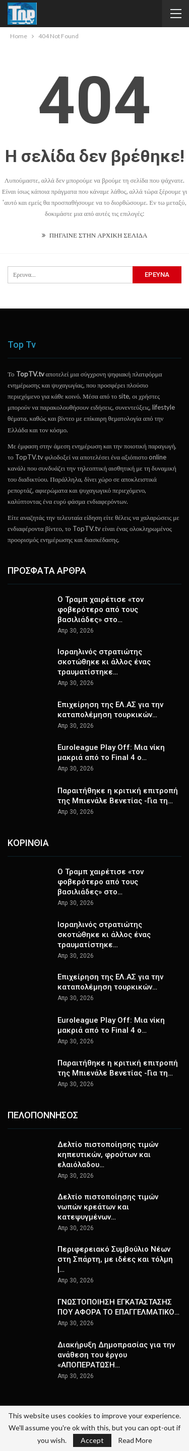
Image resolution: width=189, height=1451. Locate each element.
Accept (92, 1440)
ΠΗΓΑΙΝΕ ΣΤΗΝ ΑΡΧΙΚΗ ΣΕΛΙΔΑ (95, 235)
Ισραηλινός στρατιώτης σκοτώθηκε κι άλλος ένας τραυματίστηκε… (104, 661)
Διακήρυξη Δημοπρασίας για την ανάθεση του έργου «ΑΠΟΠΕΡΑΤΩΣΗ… (116, 1354)
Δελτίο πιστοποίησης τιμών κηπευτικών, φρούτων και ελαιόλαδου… (107, 1154)
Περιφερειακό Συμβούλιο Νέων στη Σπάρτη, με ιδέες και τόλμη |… (115, 1259)
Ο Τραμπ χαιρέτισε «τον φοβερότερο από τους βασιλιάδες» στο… (100, 609)
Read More (135, 1440)
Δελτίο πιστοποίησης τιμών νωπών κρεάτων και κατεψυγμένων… (107, 1206)
